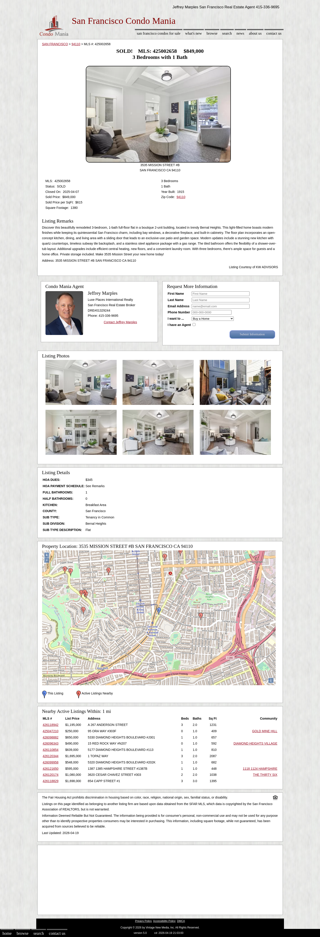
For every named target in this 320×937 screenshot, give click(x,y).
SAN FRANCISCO (55, 44)
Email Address (179, 306)
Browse (212, 33)
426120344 (51, 756)
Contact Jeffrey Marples (120, 322)
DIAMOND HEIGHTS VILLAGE (255, 743)
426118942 (51, 725)
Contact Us (274, 33)
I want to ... (176, 318)
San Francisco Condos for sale (158, 33)
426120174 (51, 774)
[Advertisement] (160, 878)
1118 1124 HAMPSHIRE (260, 768)
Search (227, 33)
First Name (176, 293)
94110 (76, 44)
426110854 (51, 750)
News (240, 33)
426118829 (51, 781)
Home (6, 933)
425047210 (51, 731)
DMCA (181, 921)
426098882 (51, 737)
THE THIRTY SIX (265, 774)
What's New (193, 33)
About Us (255, 33)
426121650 (51, 768)
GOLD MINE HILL (264, 731)
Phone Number (179, 312)
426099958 (51, 762)
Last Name (176, 300)
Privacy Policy (143, 921)
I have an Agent (179, 325)
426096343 (51, 743)
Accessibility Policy (164, 921)
